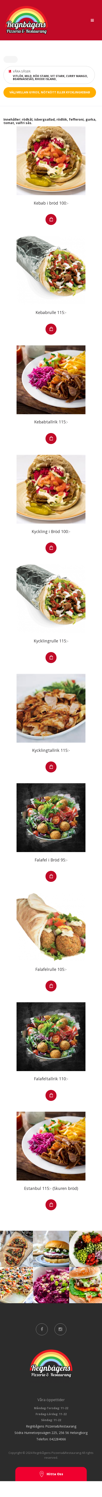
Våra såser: (50, 75)
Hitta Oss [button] (51, 1474)
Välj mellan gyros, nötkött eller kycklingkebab (49, 92)
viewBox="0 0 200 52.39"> (51, 1367)
